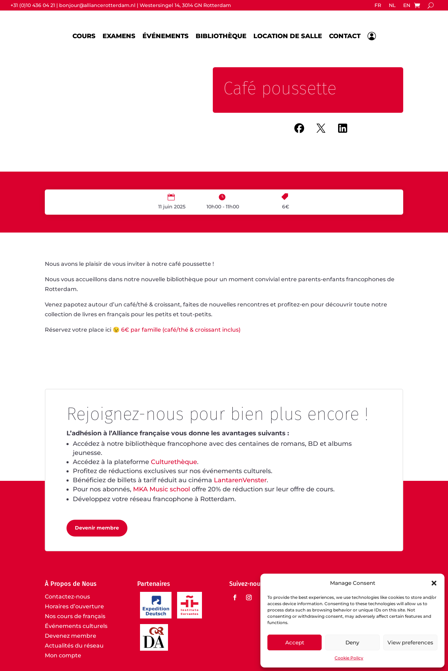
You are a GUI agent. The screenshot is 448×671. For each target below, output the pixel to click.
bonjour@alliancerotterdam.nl (97, 5)
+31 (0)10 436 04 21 (32, 5)
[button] (434, 583)
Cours (84, 36)
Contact (344, 36)
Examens (119, 36)
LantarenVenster (240, 480)
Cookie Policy (349, 657)
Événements (165, 36)
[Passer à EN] (406, 7)
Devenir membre (97, 528)
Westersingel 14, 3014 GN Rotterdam (185, 5)
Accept (294, 642)
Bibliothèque (221, 36)
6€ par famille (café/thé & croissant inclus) (181, 329)
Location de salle (287, 36)
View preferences (410, 642)
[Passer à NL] (392, 7)
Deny (352, 642)
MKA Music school (161, 489)
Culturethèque (174, 462)
